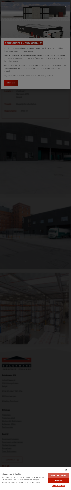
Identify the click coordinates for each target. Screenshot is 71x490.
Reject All (58, 480)
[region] (35, 478)
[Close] (66, 470)
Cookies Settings (58, 486)
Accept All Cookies (58, 475)
